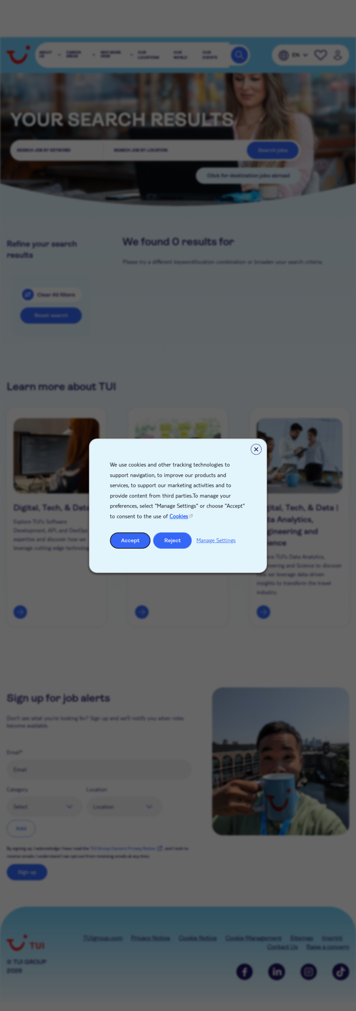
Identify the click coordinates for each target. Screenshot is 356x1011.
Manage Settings (216, 539)
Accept (130, 540)
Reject (172, 540)
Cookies (179, 516)
